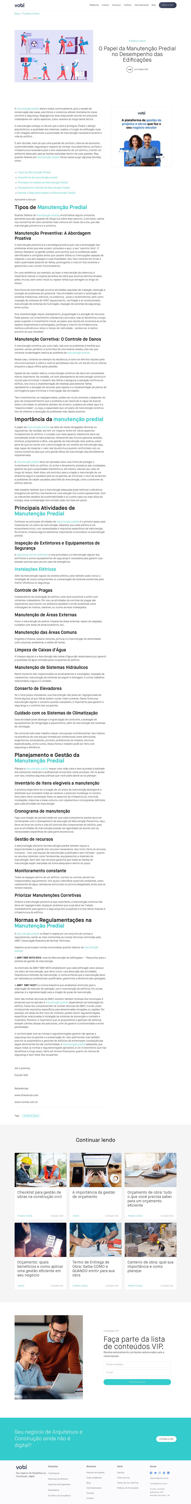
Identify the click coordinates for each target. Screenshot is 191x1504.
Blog (154, 5)
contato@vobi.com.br (158, 1484)
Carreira (120, 1472)
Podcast (127, 5)
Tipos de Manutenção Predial (34, 172)
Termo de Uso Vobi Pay (127, 1483)
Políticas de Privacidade (127, 1488)
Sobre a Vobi (167, 5)
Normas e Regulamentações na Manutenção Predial (46, 193)
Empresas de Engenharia (59, 1484)
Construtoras (54, 1473)
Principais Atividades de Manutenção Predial (43, 183)
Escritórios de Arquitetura (59, 1495)
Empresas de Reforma (58, 1479)
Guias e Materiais (94, 1477)
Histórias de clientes (95, 1472)
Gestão (76, 1216)
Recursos (116, 5)
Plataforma (94, 5)
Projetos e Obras (30, 14)
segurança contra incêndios (32, 555)
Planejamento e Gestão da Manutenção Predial (44, 188)
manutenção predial (28, 109)
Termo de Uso (123, 1477)
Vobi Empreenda (141, 5)
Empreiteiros (53, 1490)
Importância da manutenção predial (37, 177)
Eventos (105, 5)
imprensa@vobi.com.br (159, 1478)
